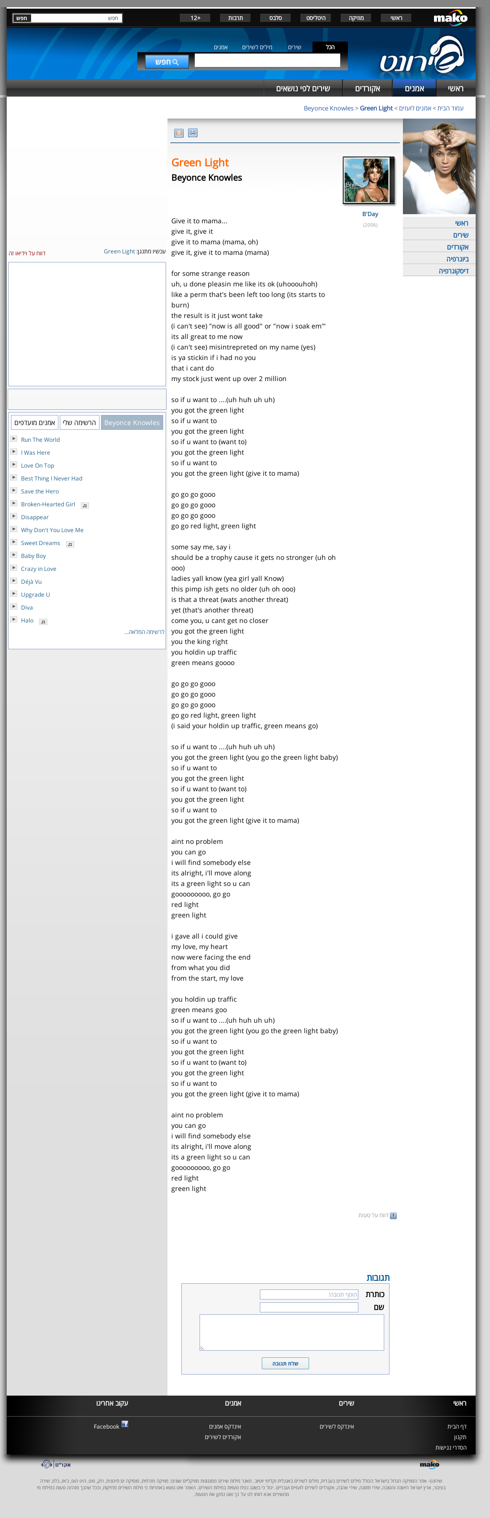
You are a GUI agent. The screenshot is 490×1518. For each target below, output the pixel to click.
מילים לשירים (257, 47)
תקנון (460, 1437)
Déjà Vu (31, 582)
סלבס (275, 18)
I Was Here (35, 452)
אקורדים (457, 246)
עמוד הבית (450, 108)
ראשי (396, 18)
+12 (195, 18)
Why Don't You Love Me (52, 530)
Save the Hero (40, 491)
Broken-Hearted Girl (48, 504)
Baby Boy (33, 556)
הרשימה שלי (79, 422)
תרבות (235, 18)
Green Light (376, 108)
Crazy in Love (38, 569)
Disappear (35, 517)
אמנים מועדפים (34, 422)
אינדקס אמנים (225, 1426)
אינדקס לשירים (337, 1426)
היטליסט (315, 18)
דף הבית (457, 1426)
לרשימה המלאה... (144, 632)
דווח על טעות (377, 1215)
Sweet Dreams (40, 543)
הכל (330, 47)
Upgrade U (35, 594)
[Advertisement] (285, 1245)
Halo (27, 620)
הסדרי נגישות (451, 1447)
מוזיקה (356, 18)
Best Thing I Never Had (51, 478)
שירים (294, 47)
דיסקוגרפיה (453, 270)
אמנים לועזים (415, 108)
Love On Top (37, 465)
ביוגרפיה (457, 258)
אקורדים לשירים (223, 1437)
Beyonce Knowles (329, 108)
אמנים (221, 47)
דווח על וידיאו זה (27, 253)
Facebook (106, 1426)
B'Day (370, 214)
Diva (27, 607)
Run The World (40, 440)
